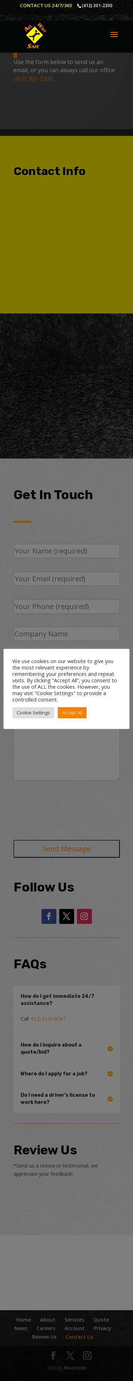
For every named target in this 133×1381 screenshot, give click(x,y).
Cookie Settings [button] (33, 712)
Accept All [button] (72, 712)
